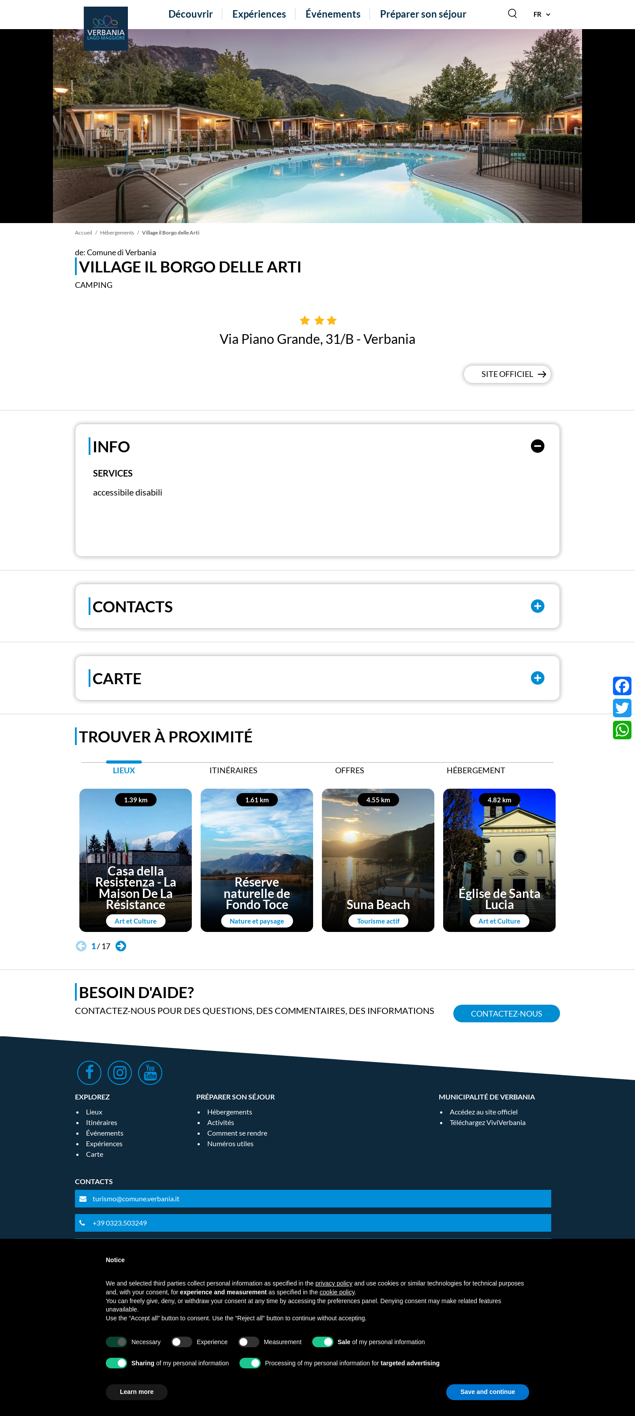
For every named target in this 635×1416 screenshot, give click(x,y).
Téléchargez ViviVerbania (488, 1122)
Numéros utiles (230, 1143)
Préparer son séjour (423, 14)
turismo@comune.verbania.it (136, 1198)
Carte (94, 1154)
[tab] (124, 772)
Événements (333, 14)
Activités (220, 1122)
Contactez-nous (506, 1013)
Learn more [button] (136, 1391)
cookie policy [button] (337, 1292)
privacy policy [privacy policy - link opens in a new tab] (333, 1283)
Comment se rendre (237, 1133)
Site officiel (507, 374)
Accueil (83, 232)
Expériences (259, 14)
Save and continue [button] (487, 1391)
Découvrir (190, 14)
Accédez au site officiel (484, 1111)
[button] (121, 946)
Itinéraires (101, 1122)
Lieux (94, 1111)
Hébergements (117, 232)
